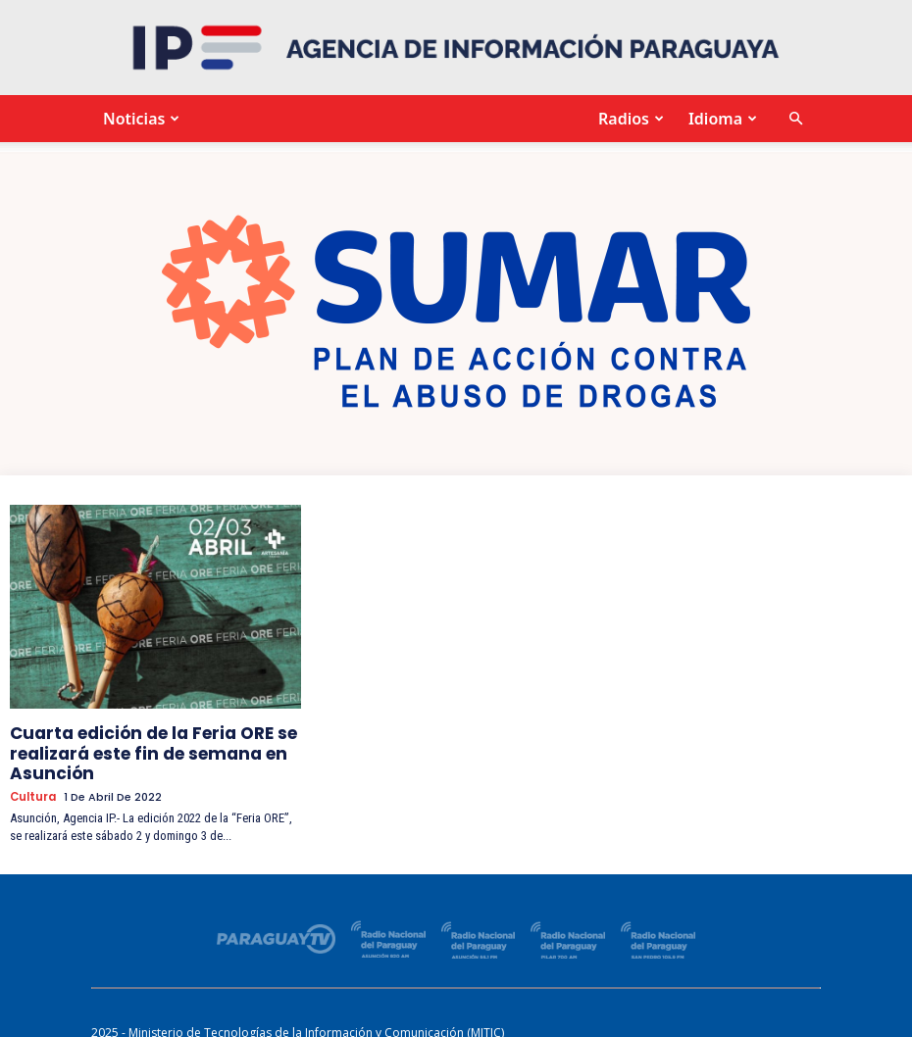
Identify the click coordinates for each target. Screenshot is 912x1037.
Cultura (33, 785)
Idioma (720, 118)
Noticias (139, 118)
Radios (628, 118)
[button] (795, 119)
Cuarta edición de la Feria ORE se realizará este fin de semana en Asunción (132, 747)
